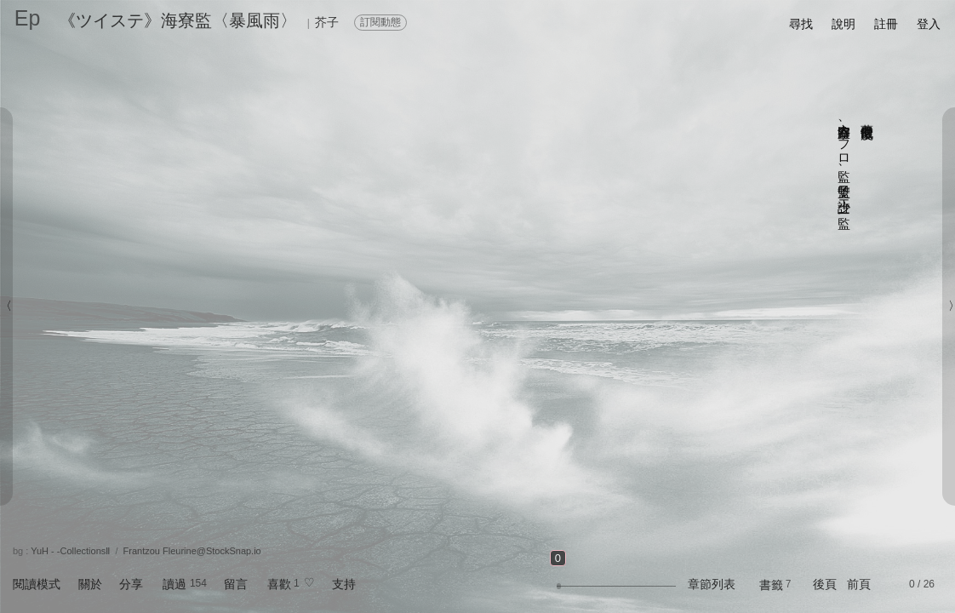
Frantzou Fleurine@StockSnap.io (192, 551)
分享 (131, 584)
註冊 (886, 24)
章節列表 (711, 584)
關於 (90, 584)
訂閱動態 (380, 22)
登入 (929, 24)
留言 (236, 584)
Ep (27, 18)
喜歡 (279, 584)
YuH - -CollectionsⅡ (70, 551)
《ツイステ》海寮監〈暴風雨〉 (178, 20)
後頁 (825, 584)
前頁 (859, 584)
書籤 (771, 585)
